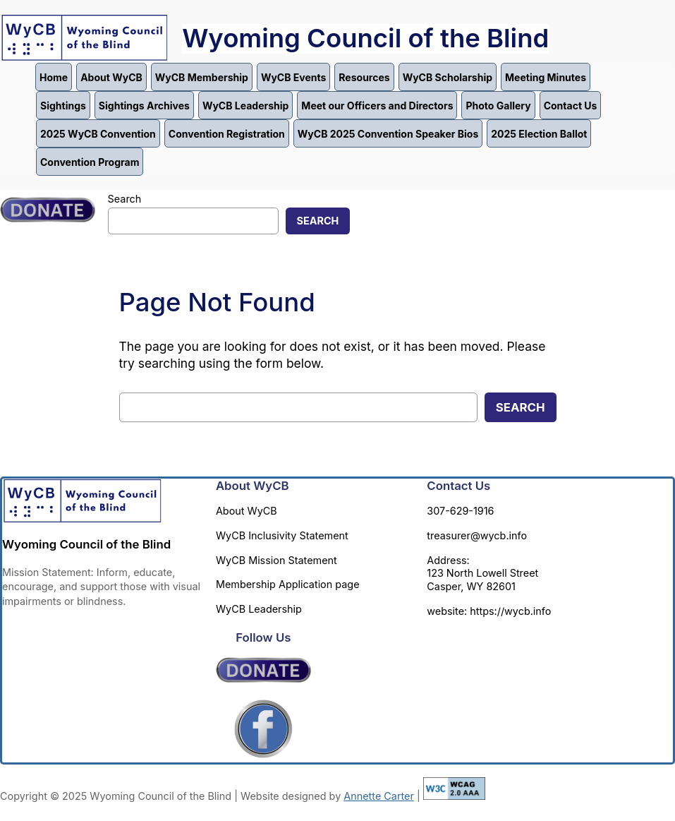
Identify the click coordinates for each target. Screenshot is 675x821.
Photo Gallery (498, 106)
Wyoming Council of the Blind (365, 38)
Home (53, 77)
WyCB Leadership (245, 106)
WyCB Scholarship (447, 77)
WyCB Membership (201, 77)
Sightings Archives (144, 106)
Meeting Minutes (545, 77)
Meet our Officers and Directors (377, 106)
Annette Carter (378, 796)
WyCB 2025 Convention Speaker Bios (388, 134)
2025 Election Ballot (539, 134)
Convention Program (89, 162)
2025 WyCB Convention (98, 134)
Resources (364, 77)
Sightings (63, 106)
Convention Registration (227, 134)
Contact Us (570, 106)
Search (125, 199)
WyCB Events (293, 77)
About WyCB (111, 77)
